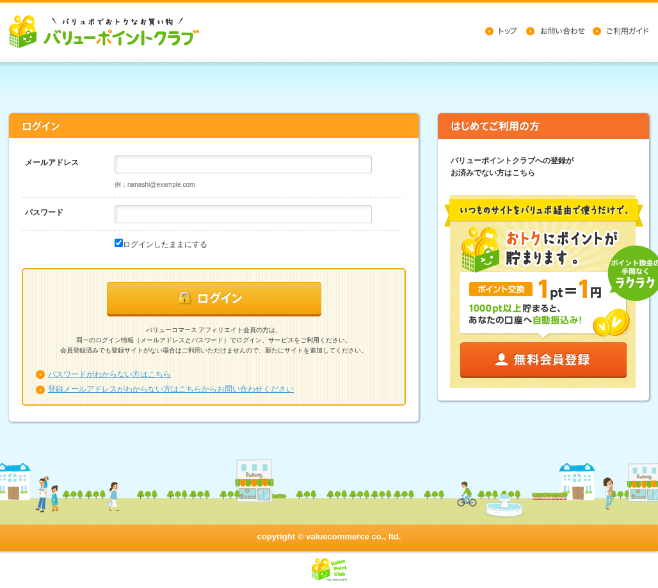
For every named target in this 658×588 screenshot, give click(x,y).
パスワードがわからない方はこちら (109, 374)
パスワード (44, 212)
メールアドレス (52, 162)
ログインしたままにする (165, 244)
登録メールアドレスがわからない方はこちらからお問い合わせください (171, 389)
